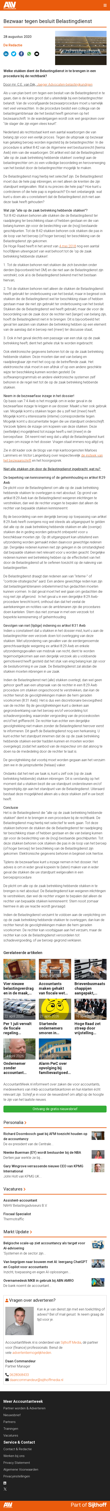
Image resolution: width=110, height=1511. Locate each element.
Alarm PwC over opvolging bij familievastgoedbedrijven (54, 1068)
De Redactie (12, 45)
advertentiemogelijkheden (31, 1353)
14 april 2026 (14, 1056)
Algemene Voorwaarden (20, 1469)
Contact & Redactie (17, 1449)
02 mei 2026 (13, 976)
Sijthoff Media (71, 1342)
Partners (9, 1422)
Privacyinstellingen (16, 1476)
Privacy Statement (16, 1463)
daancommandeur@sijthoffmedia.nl (36, 1380)
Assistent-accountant (20, 1200)
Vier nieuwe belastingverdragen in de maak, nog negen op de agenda (18, 988)
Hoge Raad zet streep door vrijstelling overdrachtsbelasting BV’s (90, 1028)
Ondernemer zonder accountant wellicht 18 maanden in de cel (19, 1068)
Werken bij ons (14, 1456)
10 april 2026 (49, 1056)
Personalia (13, 1122)
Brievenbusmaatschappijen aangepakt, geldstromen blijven (90, 988)
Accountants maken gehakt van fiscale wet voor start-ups (52, 988)
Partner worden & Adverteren (24, 1408)
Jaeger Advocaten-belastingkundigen (64, 85)
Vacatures (12, 1189)
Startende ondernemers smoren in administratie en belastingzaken (53, 1028)
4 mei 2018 (67, 246)
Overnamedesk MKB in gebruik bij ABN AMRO (38, 1281)
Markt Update (16, 1231)
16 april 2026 (85, 1016)
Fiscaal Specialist (17, 1214)
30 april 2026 (49, 976)
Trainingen (10, 1429)
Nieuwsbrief (12, 1415)
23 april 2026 (85, 976)
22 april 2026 (14, 1016)
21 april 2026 (49, 1016)
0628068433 (19, 1375)
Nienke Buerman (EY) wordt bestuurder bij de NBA (42, 1153)
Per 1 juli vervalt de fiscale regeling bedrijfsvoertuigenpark (18, 1028)
